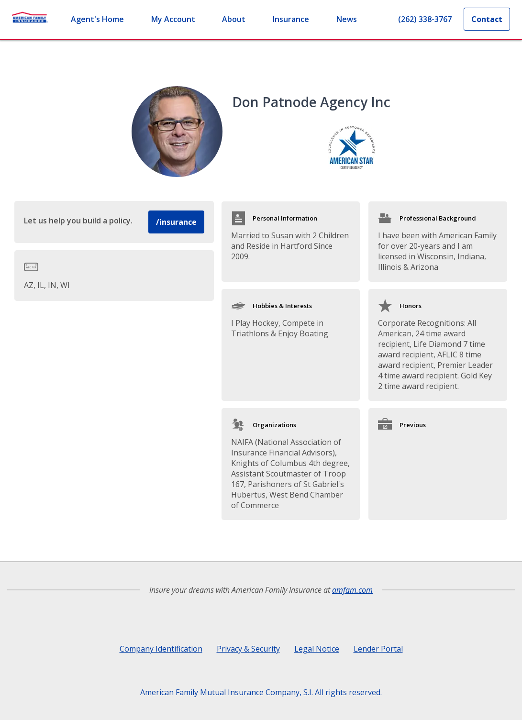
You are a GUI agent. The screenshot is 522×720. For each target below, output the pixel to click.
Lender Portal (378, 648)
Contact (486, 19)
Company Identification (161, 648)
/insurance (176, 222)
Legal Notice (316, 648)
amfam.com (352, 590)
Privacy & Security (248, 648)
